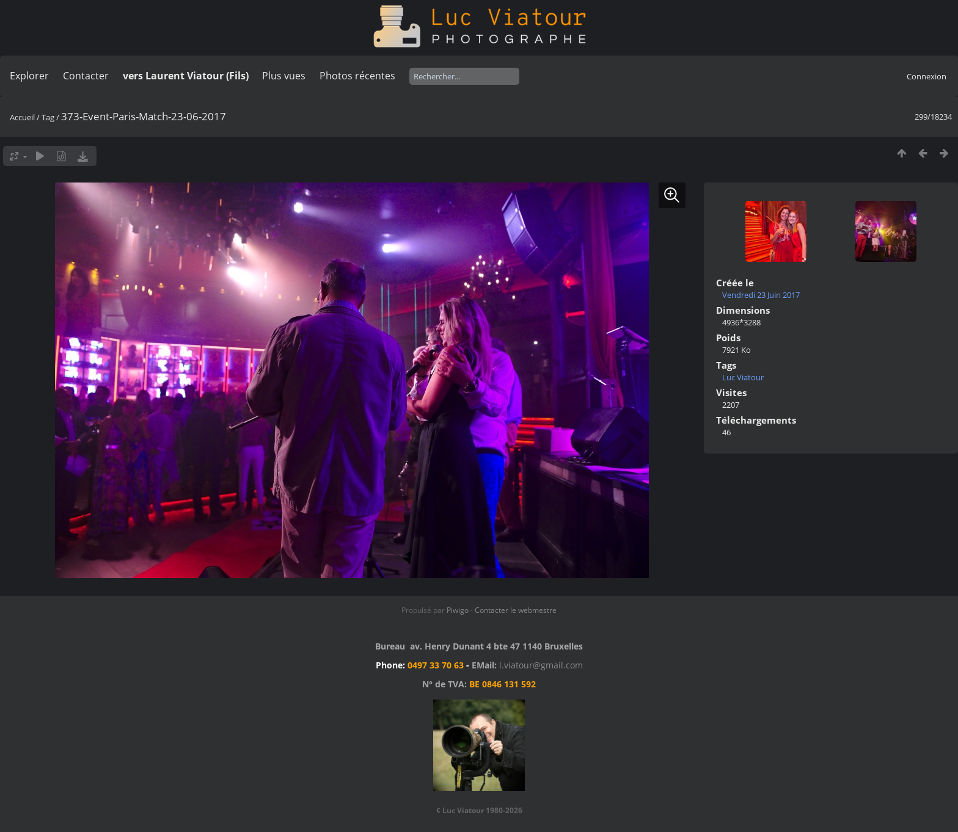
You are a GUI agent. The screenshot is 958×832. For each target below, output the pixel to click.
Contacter (86, 75)
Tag (48, 117)
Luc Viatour (743, 377)
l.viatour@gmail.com (541, 665)
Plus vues (283, 75)
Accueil (22, 117)
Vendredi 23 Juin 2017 (761, 294)
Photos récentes (357, 75)
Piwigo (458, 610)
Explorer (29, 75)
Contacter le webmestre (516, 610)
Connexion (926, 76)
